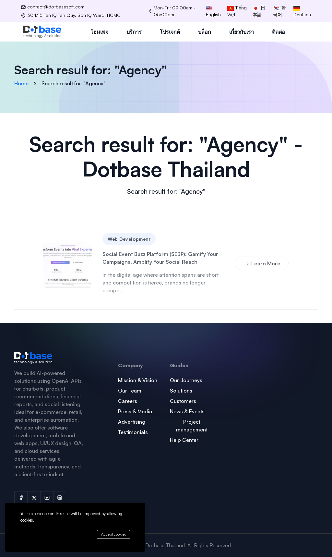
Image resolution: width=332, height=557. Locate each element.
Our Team (129, 390)
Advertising (131, 421)
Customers (183, 401)
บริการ (134, 32)
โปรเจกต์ (170, 32)
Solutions (181, 390)
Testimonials (133, 432)
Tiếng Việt (237, 11)
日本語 (259, 11)
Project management (192, 425)
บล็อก (204, 32)
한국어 (279, 11)
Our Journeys (186, 380)
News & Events (187, 411)
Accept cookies (113, 534)
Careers (127, 401)
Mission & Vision (137, 380)
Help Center (184, 440)
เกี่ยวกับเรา (241, 32)
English (213, 11)
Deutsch (302, 11)
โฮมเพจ (99, 32)
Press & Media (135, 411)
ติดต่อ (278, 32)
